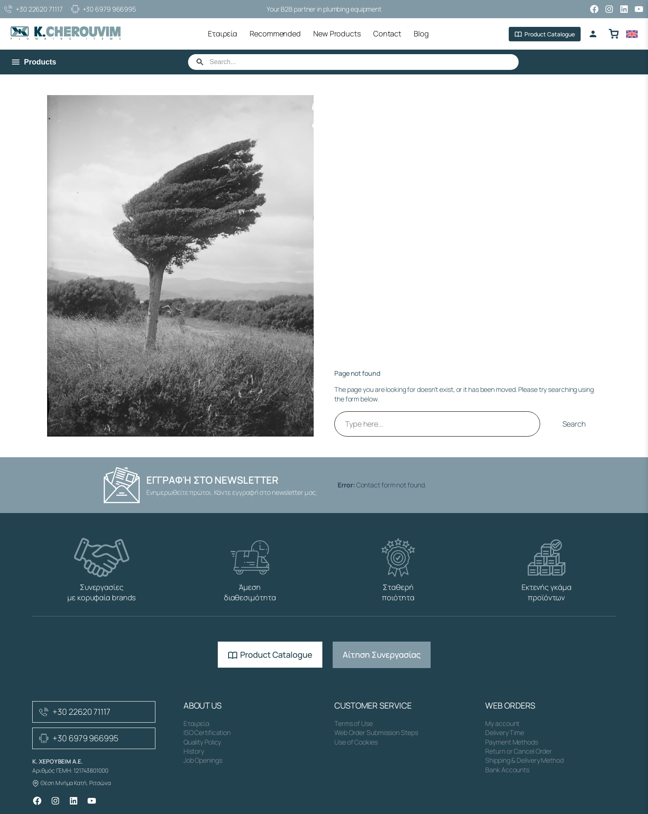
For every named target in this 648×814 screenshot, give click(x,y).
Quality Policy (202, 742)
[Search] (362, 62)
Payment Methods (511, 742)
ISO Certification (207, 732)
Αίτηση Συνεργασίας (381, 654)
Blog (421, 33)
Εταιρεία (222, 33)
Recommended (275, 33)
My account (502, 723)
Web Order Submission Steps (376, 732)
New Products (337, 33)
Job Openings (202, 760)
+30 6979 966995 (103, 9)
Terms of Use (353, 723)
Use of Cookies (356, 742)
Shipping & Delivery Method (524, 760)
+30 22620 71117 (33, 9)
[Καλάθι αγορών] (613, 34)
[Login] (593, 34)
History (193, 751)
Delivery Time (504, 732)
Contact (387, 33)
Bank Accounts (507, 769)
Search (574, 424)
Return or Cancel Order (518, 751)
